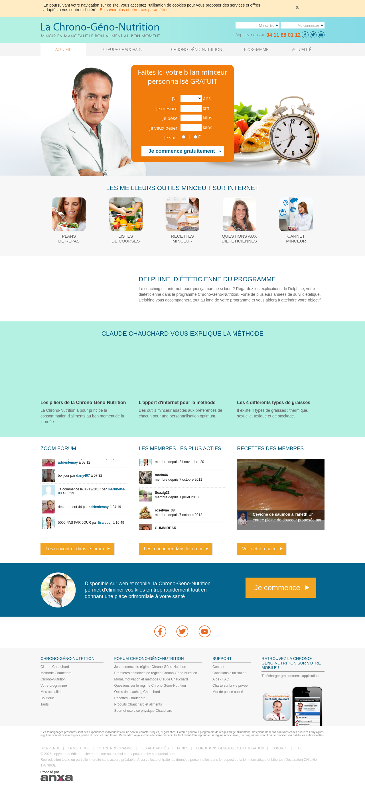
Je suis (171, 137)
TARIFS (182, 748)
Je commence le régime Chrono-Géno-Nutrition (150, 667)
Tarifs (44, 704)
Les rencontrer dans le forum (75, 548)
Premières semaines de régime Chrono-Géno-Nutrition (155, 673)
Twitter (182, 631)
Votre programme (53, 686)
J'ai (175, 98)
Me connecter (308, 25)
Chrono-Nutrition (53, 679)
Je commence (277, 587)
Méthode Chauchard (56, 673)
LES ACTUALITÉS (155, 748)
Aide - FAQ (220, 679)
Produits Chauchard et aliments (138, 704)
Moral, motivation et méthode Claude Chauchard (151, 679)
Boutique (47, 698)
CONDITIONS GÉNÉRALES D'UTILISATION (230, 748)
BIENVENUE (50, 748)
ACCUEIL (63, 49)
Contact (218, 667)
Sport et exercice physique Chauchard (143, 711)
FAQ (298, 748)
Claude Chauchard (54, 667)
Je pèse (170, 118)
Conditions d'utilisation (229, 673)
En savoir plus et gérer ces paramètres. (134, 9)
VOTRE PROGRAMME (115, 748)
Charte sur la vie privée (230, 686)
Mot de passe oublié (227, 692)
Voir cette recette (259, 548)
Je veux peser (163, 128)
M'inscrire (266, 25)
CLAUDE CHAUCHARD (123, 49)
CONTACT (280, 748)
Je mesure (167, 108)
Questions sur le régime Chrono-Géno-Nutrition (150, 686)
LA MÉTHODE (79, 748)
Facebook (160, 631)
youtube (204, 631)
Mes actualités (51, 692)
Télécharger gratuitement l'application (290, 676)
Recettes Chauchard (129, 698)
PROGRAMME (256, 49)
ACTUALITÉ (301, 49)
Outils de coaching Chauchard (137, 692)
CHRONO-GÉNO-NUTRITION (196, 49)
